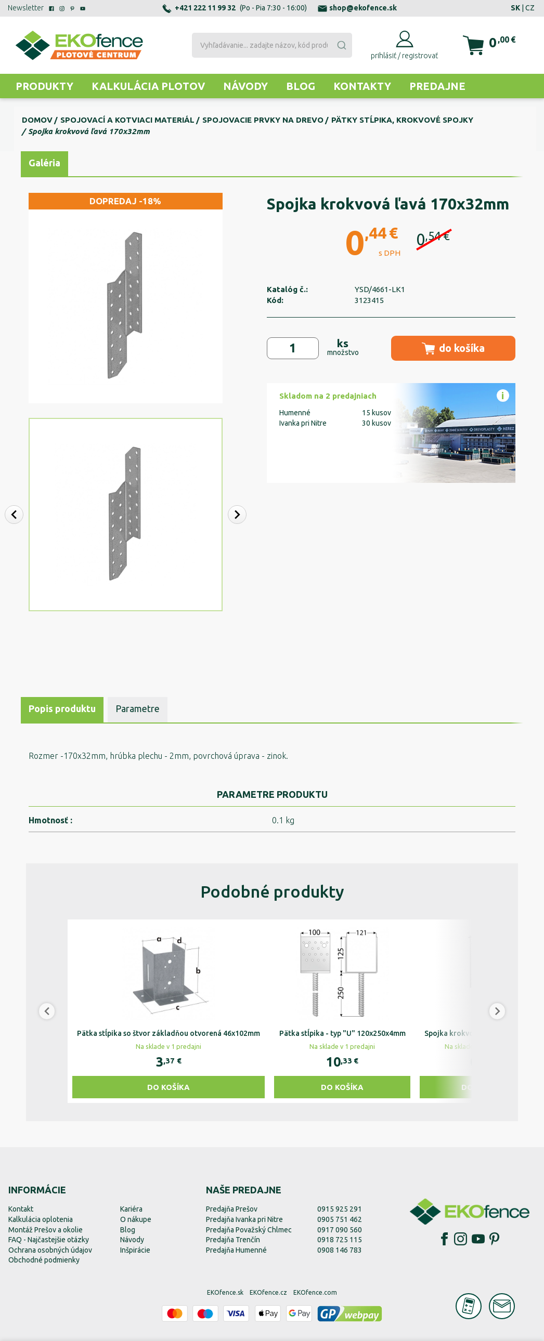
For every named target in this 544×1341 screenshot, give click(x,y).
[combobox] (272, 45)
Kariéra (131, 1209)
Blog (300, 86)
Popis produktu (62, 708)
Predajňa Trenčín (233, 1239)
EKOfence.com (315, 1292)
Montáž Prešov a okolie (45, 1230)
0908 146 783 (339, 1250)
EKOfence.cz (268, 1292)
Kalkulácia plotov (148, 86)
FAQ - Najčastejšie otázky (48, 1239)
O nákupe (135, 1219)
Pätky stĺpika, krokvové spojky (402, 119)
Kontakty (362, 86)
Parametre (137, 708)
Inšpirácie (135, 1250)
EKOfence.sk (225, 1292)
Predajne (437, 86)
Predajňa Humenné (236, 1250)
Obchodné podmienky (44, 1260)
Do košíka (168, 1087)
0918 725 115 (339, 1239)
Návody (245, 86)
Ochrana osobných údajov (50, 1250)
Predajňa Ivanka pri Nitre (244, 1219)
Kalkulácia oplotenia (40, 1219)
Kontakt (20, 1209)
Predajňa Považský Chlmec (249, 1230)
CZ (530, 8)
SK (515, 8)
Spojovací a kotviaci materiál (127, 119)
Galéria (44, 162)
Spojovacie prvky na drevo (262, 119)
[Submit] (341, 45)
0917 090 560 (339, 1230)
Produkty (44, 86)
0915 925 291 (339, 1209)
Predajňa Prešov (231, 1209)
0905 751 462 (339, 1219)
